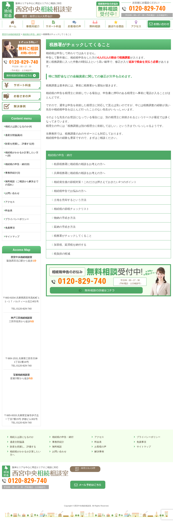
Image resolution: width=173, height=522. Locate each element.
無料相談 (57, 446)
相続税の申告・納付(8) (17, 164)
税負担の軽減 (62, 253)
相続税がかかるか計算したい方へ (25, 453)
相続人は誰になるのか (22, 437)
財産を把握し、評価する (23, 446)
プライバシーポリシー (17, 219)
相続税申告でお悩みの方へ (70, 190)
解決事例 (99, 451)
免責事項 (10, 227)
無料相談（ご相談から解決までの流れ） (21, 183)
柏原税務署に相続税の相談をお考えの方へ (79, 164)
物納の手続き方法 (65, 217)
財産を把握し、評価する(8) (19, 143)
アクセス (10, 201)
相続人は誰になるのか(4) (18, 126)
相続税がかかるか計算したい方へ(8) (21, 154)
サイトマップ (12, 236)
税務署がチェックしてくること (73, 235)
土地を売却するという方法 (70, 199)
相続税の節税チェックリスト (71, 208)
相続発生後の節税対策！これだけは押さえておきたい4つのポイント (95, 182)
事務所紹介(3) (12, 172)
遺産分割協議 (17, 442)
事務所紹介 (58, 442)
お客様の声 (100, 446)
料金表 (8, 210)
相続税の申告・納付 (60, 155)
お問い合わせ (12, 193)
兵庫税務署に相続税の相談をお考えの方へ (79, 173)
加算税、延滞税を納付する (70, 244)
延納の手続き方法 (65, 226)
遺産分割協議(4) (13, 135)
